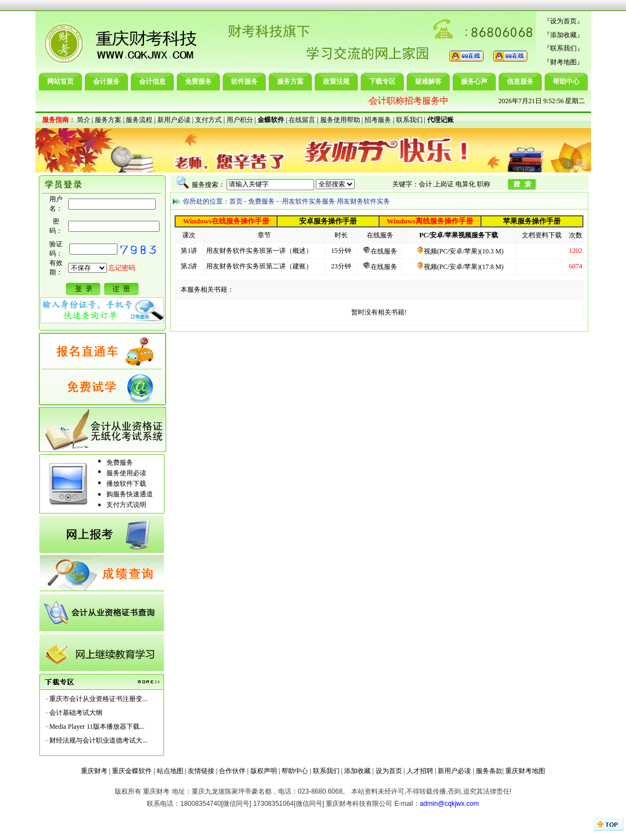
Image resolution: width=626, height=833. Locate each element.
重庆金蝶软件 (132, 771)
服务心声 (474, 81)
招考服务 (378, 120)
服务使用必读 (126, 473)
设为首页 (563, 21)
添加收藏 (563, 35)
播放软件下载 (126, 483)
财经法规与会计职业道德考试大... (98, 740)
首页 (236, 201)
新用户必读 (174, 120)
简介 (83, 120)
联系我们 (563, 48)
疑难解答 (428, 81)
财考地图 (563, 62)
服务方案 (290, 81)
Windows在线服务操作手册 (226, 221)
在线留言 (302, 120)
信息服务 (520, 81)
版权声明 (263, 771)
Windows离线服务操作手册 (430, 221)
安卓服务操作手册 (328, 221)
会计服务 (106, 81)
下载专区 (382, 81)
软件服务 (244, 81)
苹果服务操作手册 (532, 221)
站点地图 (170, 771)
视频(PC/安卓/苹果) (448, 251)
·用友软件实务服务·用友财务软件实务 (335, 201)
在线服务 (384, 251)
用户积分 (240, 120)
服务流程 (139, 120)
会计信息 (152, 81)
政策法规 (336, 81)
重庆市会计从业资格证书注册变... (98, 699)
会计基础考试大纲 (75, 713)
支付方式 (208, 120)
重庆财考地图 (525, 771)
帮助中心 (566, 81)
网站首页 (60, 81)
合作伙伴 (232, 771)
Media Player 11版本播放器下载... (97, 726)
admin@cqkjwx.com (449, 803)
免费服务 (198, 81)
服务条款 (489, 771)
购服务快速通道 (129, 494)
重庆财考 (94, 771)
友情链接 (201, 771)
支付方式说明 (126, 505)
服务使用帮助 (340, 120)
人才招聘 (420, 771)
